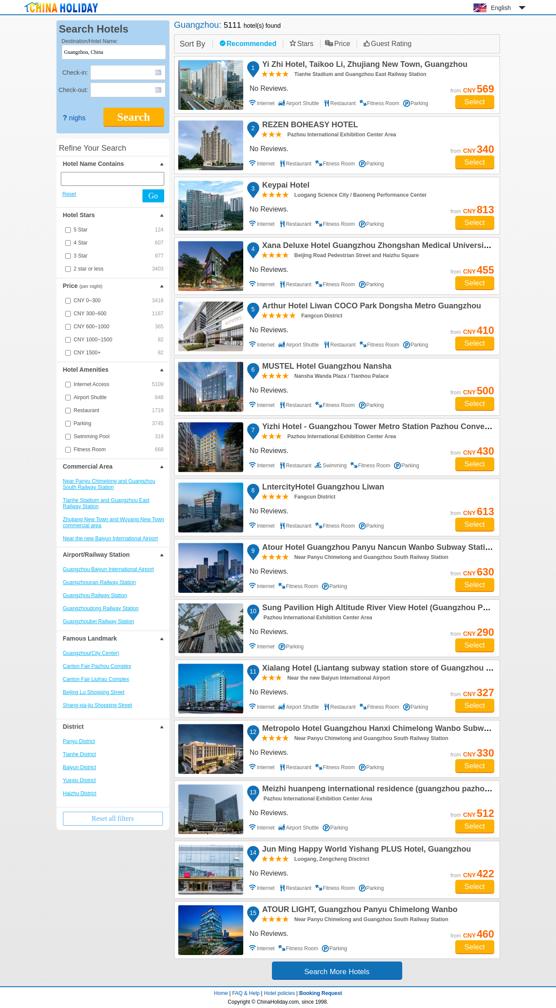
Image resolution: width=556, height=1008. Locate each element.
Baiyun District (79, 767)
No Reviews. (269, 88)
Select (474, 102)
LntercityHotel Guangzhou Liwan (322, 488)
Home (221, 993)
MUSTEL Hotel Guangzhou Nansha (326, 367)
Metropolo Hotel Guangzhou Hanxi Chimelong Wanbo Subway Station (390, 729)
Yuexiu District (79, 780)
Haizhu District (79, 793)
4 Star (119, 242)
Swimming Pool (119, 436)
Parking (119, 423)
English (501, 7)
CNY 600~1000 (119, 326)
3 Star (119, 255)
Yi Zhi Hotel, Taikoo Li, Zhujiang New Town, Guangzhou (364, 65)
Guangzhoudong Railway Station (101, 608)
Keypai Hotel (285, 186)
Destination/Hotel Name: (90, 41)
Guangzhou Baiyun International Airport (108, 569)
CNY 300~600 (119, 313)
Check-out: (73, 89)
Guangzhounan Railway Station (99, 582)
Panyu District (79, 741)
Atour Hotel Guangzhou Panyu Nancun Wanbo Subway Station (377, 548)
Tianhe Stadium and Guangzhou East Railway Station (106, 503)
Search (133, 117)
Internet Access (119, 384)
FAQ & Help (245, 993)
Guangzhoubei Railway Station (98, 621)
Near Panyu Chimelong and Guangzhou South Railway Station (109, 484)
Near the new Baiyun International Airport (110, 538)
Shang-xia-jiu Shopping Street (97, 705)
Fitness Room (119, 449)
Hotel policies (279, 993)
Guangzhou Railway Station (95, 595)
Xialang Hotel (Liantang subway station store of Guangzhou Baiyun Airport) (401, 669)
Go (153, 196)
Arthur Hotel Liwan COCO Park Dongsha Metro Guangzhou (370, 307)
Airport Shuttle (119, 397)
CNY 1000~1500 (119, 339)
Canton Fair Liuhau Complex (96, 679)
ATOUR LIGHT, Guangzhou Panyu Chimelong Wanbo (359, 910)
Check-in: (75, 72)
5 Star (119, 229)
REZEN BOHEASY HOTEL (309, 126)
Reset (69, 194)
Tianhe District (79, 754)
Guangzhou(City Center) (91, 653)
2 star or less (119, 268)
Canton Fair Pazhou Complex (97, 666)
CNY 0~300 (119, 300)
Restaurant (119, 410)
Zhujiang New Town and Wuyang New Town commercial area (113, 522)
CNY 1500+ (119, 352)
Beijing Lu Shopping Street (94, 692)
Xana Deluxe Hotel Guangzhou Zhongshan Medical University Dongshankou (402, 246)
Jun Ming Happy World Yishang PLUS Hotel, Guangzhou (365, 850)
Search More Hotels (336, 972)
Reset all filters (113, 818)
